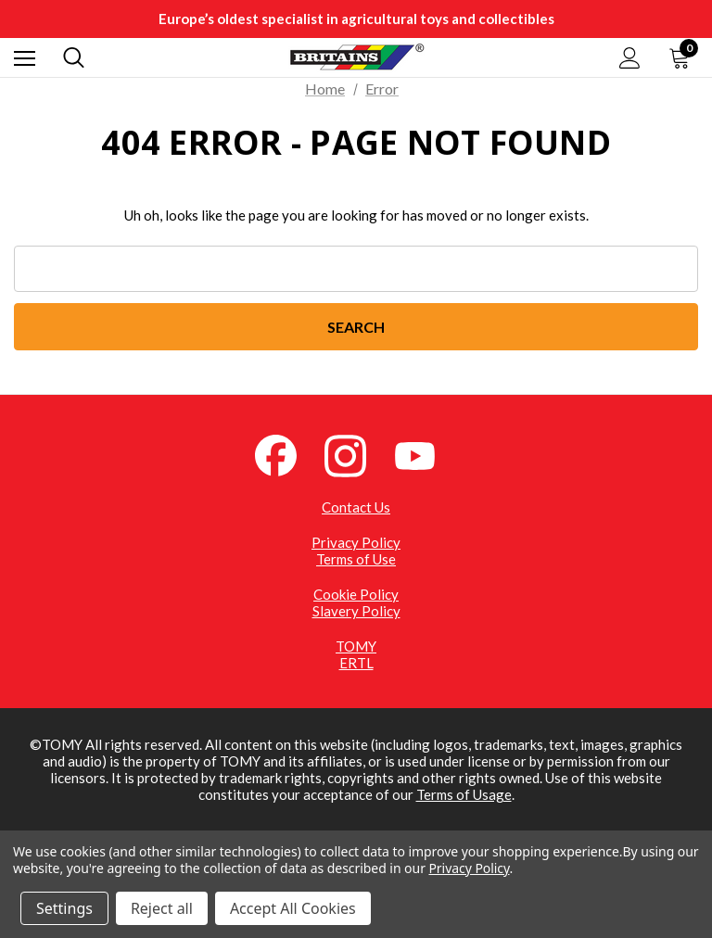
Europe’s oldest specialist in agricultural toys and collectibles (356, 18)
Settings (64, 908)
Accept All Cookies (293, 908)
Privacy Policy (356, 542)
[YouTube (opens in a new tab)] (425, 454)
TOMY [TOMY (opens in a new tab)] (356, 646)
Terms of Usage (464, 794)
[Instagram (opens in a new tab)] (356, 454)
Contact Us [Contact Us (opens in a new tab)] (356, 507)
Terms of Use (356, 559)
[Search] (73, 57)
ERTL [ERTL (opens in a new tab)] (356, 662)
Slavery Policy (356, 610)
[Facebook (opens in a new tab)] (286, 454)
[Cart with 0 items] (683, 57)
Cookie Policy (356, 594)
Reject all (162, 908)
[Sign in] (630, 58)
